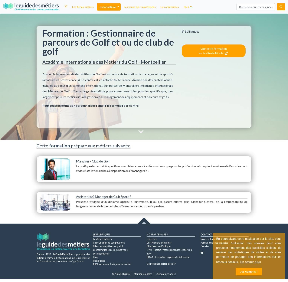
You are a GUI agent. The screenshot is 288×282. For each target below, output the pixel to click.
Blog (95, 257)
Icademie (152, 239)
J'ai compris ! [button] (248, 271)
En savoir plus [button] (250, 262)
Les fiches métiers (83, 6)
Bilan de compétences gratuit (108, 246)
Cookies (205, 246)
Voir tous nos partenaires (161, 263)
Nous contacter (208, 239)
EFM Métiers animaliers (159, 242)
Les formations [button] (108, 6)
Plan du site (99, 260)
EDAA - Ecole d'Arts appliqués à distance (168, 257)
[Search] (256, 6)
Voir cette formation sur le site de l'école (213, 51)
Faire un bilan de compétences (109, 242)
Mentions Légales (143, 273)
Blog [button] (187, 6)
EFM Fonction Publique (159, 246)
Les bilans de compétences (140, 6)
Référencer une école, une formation (112, 264)
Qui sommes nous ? (166, 273)
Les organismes (170, 6)
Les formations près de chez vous (110, 249)
